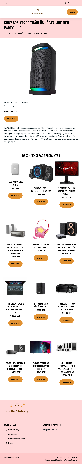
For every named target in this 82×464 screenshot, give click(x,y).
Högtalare (24, 102)
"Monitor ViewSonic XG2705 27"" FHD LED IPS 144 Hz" (66, 191)
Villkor (74, 457)
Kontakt (67, 457)
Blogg (10, 443)
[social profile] (12, 3)
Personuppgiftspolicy (53, 460)
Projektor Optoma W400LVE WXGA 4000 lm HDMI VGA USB (66, 306)
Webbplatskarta (70, 460)
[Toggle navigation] (7, 12)
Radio (16, 102)
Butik (72, 12)
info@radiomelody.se (69, 3)
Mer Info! (11, 119)
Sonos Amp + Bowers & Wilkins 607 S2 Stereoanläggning (15, 366)
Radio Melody (13, 430)
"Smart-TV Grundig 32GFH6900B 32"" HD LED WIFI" (41, 366)
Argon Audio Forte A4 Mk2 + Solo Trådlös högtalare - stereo (66, 247)
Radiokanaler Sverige (16, 439)
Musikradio (12, 434)
